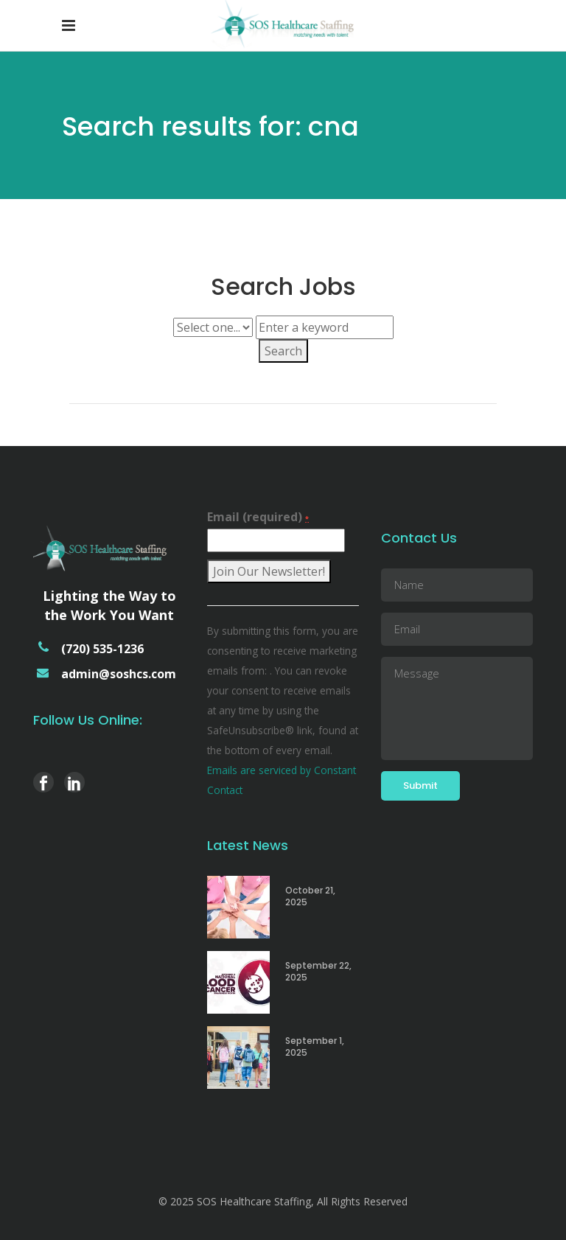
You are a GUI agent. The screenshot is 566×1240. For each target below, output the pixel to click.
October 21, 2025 (310, 896)
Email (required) (258, 517)
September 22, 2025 (318, 971)
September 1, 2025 (314, 1046)
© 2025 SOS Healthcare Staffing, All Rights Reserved (283, 1201)
